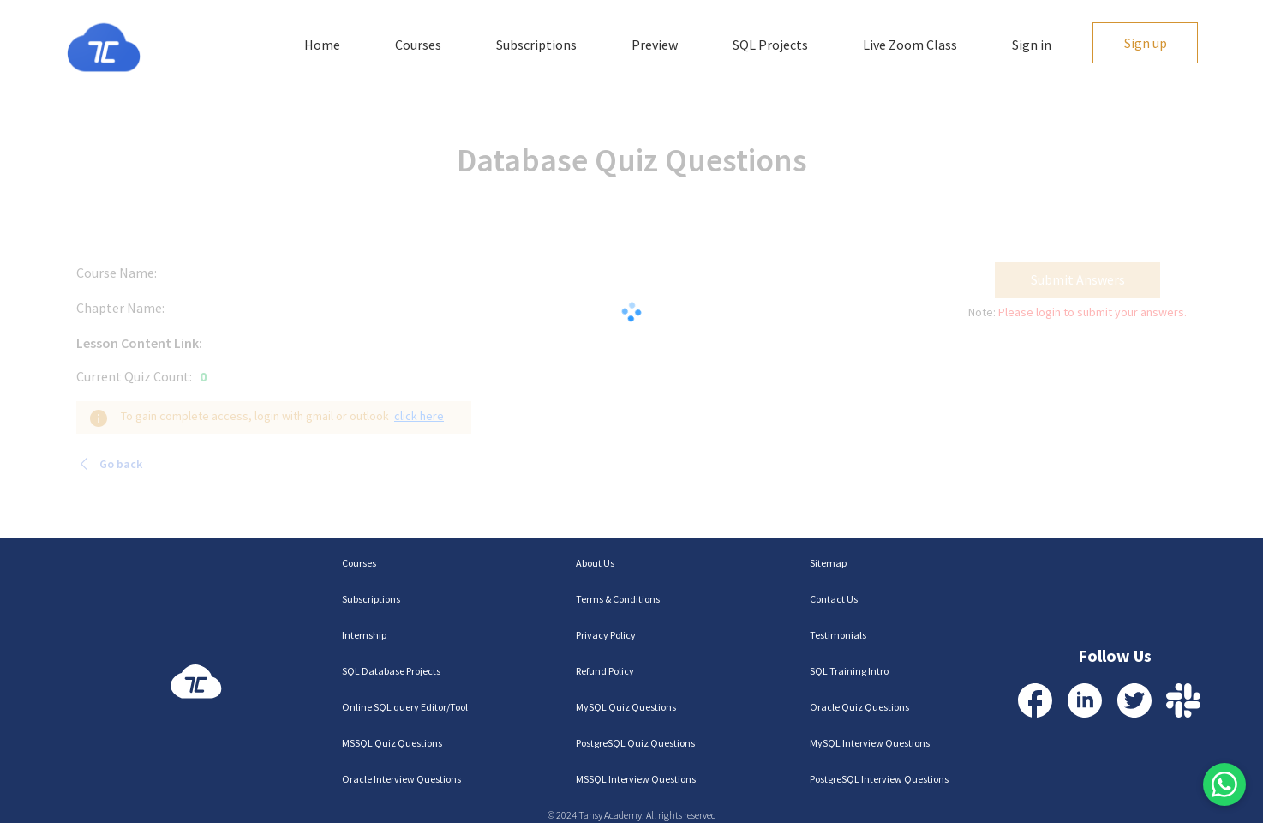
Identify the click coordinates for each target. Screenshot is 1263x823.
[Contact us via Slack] (1183, 700)
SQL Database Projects (391, 670)
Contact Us (834, 598)
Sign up (1145, 42)
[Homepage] (103, 47)
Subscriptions (536, 44)
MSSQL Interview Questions (636, 778)
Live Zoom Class (910, 44)
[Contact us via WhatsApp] (1224, 784)
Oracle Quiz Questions (859, 706)
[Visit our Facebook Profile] (1035, 700)
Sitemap (828, 562)
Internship (364, 634)
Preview (655, 44)
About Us (595, 562)
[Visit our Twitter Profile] (1134, 700)
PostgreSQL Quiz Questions (635, 742)
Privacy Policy (606, 634)
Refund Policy (605, 670)
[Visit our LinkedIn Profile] (1085, 700)
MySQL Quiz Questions (626, 706)
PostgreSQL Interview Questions (879, 778)
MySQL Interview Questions (870, 742)
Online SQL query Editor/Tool (405, 706)
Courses (418, 44)
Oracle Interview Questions (401, 778)
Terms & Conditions (618, 598)
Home (322, 44)
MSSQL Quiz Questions (392, 742)
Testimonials (838, 634)
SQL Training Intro (849, 670)
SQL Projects (770, 44)
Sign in (1031, 44)
